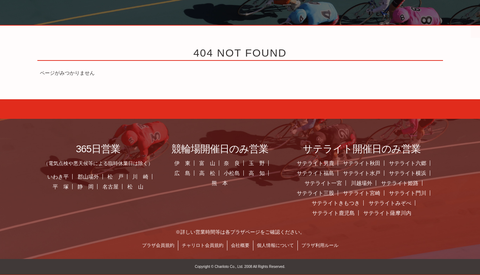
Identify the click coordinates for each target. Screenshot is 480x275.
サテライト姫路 (411, 183)
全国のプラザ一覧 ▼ (304, 30)
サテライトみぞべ (401, 203)
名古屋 (122, 187)
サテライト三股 (327, 193)
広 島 (194, 173)
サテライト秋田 (373, 163)
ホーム (85, 30)
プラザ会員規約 (169, 245)
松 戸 (127, 177)
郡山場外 (99, 177)
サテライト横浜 (419, 173)
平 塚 (72, 187)
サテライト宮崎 (373, 193)
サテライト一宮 (335, 183)
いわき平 (69, 177)
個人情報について (286, 245)
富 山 (219, 163)
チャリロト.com (377, 30)
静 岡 (97, 187)
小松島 (244, 173)
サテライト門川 (419, 193)
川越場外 (373, 183)
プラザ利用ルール (331, 245)
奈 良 (244, 163)
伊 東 (194, 163)
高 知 (268, 173)
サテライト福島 (327, 173)
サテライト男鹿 (327, 163)
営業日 (231, 30)
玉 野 (268, 163)
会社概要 (251, 245)
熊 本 (231, 183)
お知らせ (158, 30)
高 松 (219, 173)
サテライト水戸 (373, 173)
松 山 (147, 187)
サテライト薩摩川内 (399, 213)
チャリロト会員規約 (214, 245)
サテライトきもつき (347, 203)
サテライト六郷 (419, 163)
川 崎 (152, 177)
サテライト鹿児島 (344, 213)
